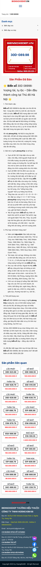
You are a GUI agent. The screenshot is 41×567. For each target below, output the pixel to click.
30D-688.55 (30, 372)
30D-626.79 (10, 385)
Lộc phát (10, 369)
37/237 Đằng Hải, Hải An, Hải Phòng (20, 557)
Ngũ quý (30, 433)
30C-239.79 (30, 487)
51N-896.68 (10, 474)
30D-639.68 (10, 398)
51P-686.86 (30, 410)
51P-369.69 (30, 449)
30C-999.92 (10, 487)
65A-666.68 (10, 434)
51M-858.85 (30, 423)
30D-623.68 (10, 372)
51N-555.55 (30, 436)
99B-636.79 (30, 398)
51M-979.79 (10, 423)
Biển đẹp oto (7, 25)
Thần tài (11, 382)
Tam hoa (30, 458)
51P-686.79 (11, 410)
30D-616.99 (30, 385)
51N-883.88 (10, 449)
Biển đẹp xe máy (9, 30)
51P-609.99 (30, 462)
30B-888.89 (30, 474)
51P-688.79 (11, 462)
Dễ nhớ (30, 369)
